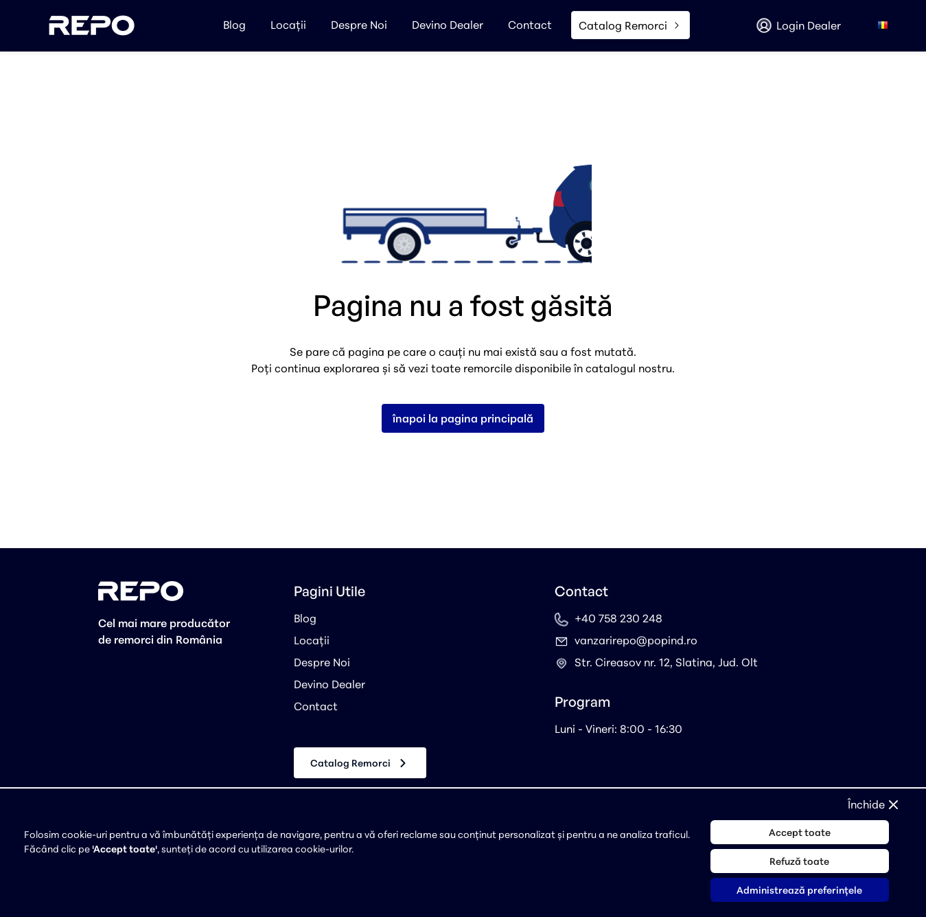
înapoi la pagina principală (463, 418)
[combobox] (882, 25)
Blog (234, 25)
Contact (530, 25)
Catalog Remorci (360, 763)
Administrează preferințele (799, 890)
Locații (288, 25)
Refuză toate (799, 861)
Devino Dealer (447, 25)
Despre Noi (359, 25)
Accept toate (800, 832)
